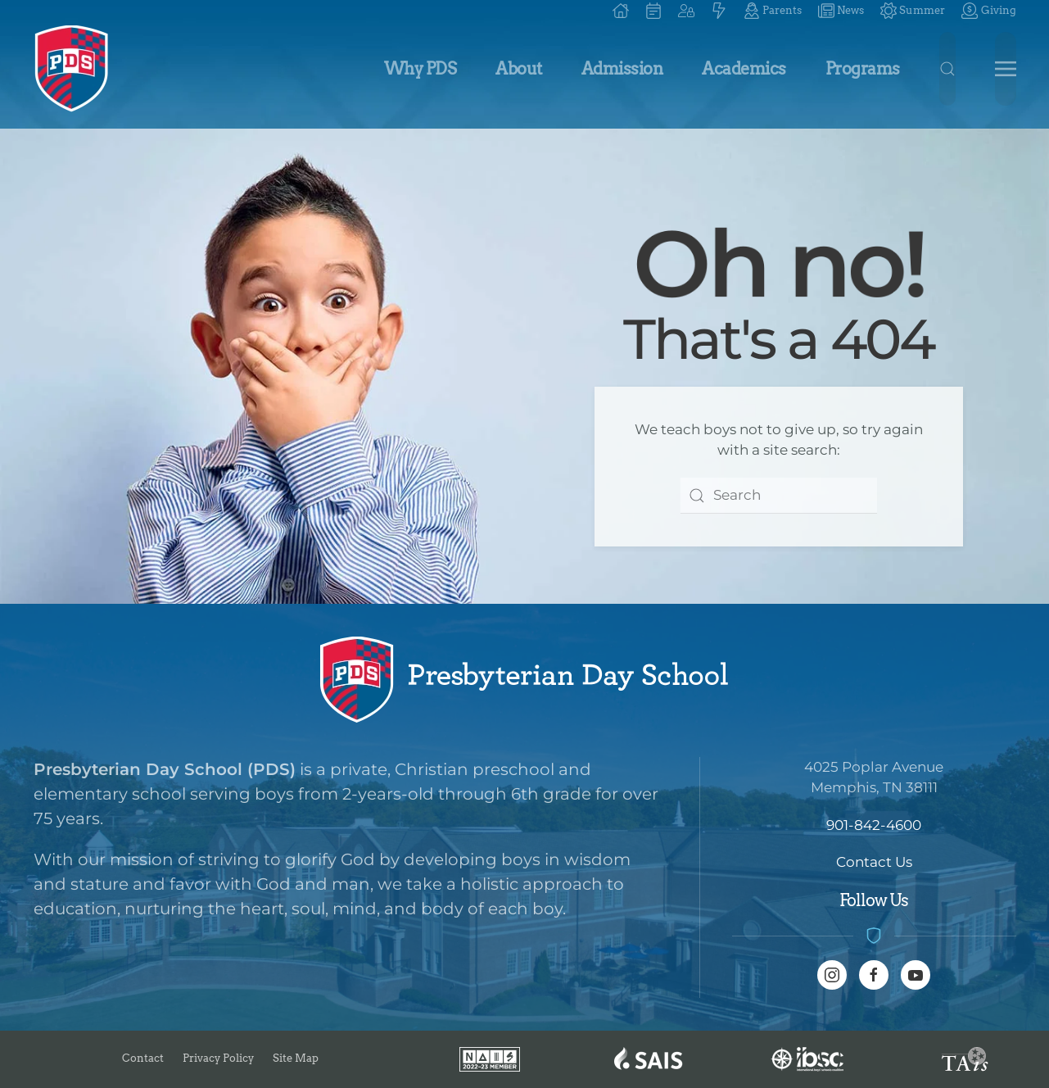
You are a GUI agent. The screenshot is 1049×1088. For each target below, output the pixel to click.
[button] (686, 10)
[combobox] (778, 496)
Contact (143, 1058)
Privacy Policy (218, 1058)
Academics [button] (744, 69)
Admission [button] (622, 69)
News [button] (841, 10)
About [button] (518, 69)
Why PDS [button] (420, 69)
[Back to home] (72, 68)
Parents (773, 10)
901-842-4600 (873, 825)
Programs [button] (862, 69)
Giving (988, 10)
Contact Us (874, 862)
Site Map (296, 1058)
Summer (912, 10)
